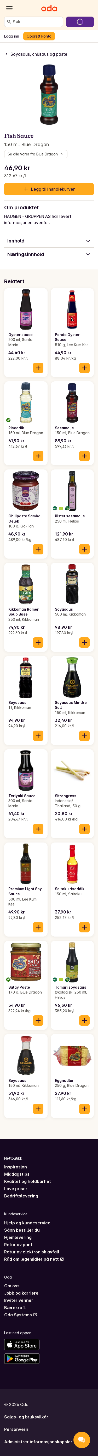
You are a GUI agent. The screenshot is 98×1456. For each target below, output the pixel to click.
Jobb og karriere (21, 1293)
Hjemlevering (18, 1237)
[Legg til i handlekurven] (38, 368)
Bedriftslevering (21, 1195)
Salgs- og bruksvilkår (26, 1416)
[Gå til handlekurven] (80, 22)
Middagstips (17, 1174)
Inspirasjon (15, 1166)
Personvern (16, 1429)
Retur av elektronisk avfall (31, 1251)
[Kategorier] (9, 8)
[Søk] (9, 21)
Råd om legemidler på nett (34, 1259)
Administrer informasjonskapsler (38, 1441)
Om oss (12, 1285)
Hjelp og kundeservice (27, 1222)
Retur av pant (18, 1244)
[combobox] (37, 22)
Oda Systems (20, 1314)
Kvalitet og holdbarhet (27, 1181)
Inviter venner (18, 1300)
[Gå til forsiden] (49, 8)
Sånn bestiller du (22, 1230)
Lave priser (15, 1188)
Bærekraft (15, 1307)
